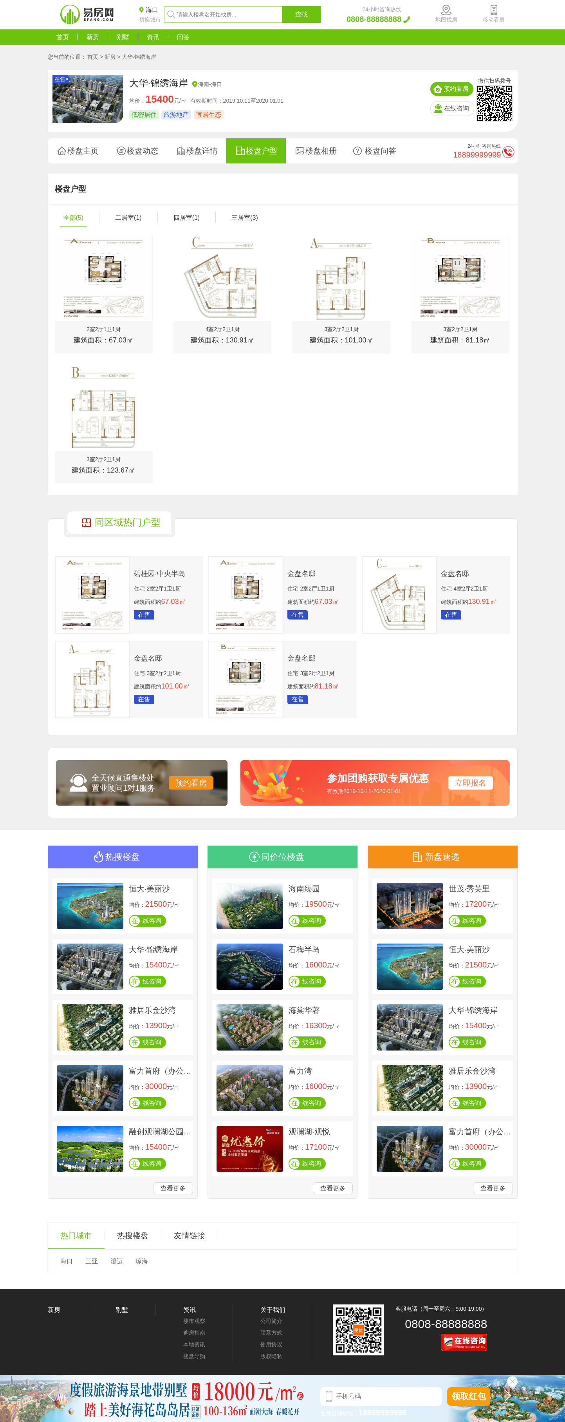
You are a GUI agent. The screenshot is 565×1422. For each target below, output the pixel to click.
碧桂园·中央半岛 (159, 574)
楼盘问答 (380, 151)
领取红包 (468, 1396)
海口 (216, 84)
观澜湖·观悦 (309, 1132)
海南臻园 (304, 889)
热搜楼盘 (132, 1235)
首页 (62, 37)
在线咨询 (456, 108)
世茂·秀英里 (469, 889)
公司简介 (271, 1321)
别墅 (123, 37)
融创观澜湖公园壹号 (160, 1132)
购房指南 (194, 1333)
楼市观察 (194, 1321)
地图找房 (446, 19)
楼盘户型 (261, 151)
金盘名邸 (301, 574)
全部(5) (73, 217)
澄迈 (116, 1261)
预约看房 (456, 88)
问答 (183, 37)
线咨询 (145, 921)
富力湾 (300, 1071)
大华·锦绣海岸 (139, 57)
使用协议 (271, 1344)
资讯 (153, 37)
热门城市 (76, 1235)
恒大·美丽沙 (149, 889)
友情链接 (189, 1235)
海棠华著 (304, 1010)
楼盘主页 (83, 151)
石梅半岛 (304, 949)
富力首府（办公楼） (160, 1071)
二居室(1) (128, 217)
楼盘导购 (194, 1356)
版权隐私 (271, 1356)
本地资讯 (194, 1344)
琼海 (141, 1261)
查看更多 (173, 1188)
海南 (203, 84)
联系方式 (271, 1333)
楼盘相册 (321, 151)
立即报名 (470, 783)
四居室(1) (186, 217)
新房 (93, 37)
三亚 (91, 1261)
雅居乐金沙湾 (152, 1010)
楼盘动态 (142, 151)
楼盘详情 (202, 151)
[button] (510, 1398)
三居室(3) (244, 217)
